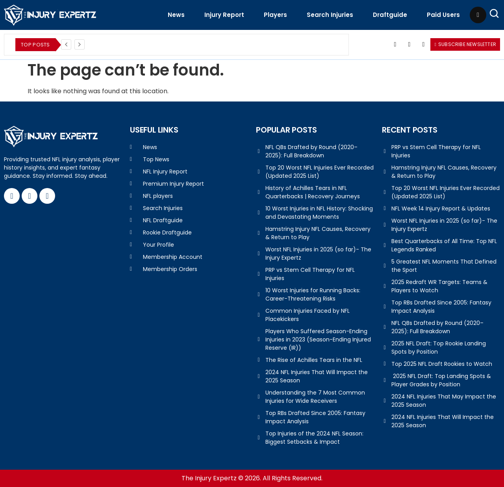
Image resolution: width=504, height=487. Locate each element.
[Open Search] (494, 13)
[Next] (79, 44)
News (176, 15)
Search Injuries (330, 15)
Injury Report (224, 15)
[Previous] (66, 44)
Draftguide (390, 15)
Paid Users (443, 15)
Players (275, 15)
